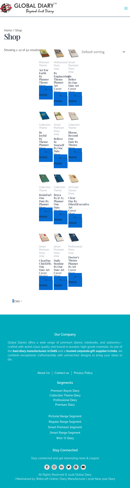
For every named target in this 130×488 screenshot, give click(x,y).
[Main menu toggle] (126, 8)
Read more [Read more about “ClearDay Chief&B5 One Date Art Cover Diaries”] (46, 283)
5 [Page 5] (19, 301)
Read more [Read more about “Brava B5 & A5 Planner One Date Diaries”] (60, 217)
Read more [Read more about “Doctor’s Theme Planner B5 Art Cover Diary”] (75, 280)
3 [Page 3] (16, 301)
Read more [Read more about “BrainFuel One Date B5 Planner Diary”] (46, 214)
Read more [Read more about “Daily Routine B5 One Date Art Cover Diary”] (60, 283)
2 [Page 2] (14, 301)
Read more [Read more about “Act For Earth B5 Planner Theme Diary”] (46, 93)
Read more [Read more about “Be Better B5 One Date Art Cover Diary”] (75, 99)
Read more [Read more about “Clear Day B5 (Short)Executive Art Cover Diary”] (75, 221)
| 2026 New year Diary (100, 479)
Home (8, 30)
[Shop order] (102, 52)
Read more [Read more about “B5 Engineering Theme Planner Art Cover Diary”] (60, 99)
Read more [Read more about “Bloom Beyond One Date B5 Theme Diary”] (75, 155)
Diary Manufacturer (73, 479)
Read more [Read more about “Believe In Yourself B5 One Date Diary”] (60, 161)
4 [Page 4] (17, 301)
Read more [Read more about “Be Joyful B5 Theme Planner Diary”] (46, 155)
